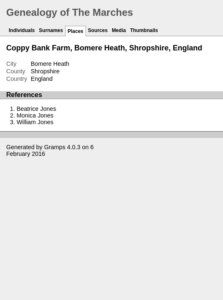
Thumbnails (144, 30)
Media (119, 30)
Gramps (54, 147)
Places (75, 31)
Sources (98, 30)
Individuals (22, 30)
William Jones (35, 122)
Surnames (51, 30)
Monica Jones (35, 115)
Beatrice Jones (36, 108)
